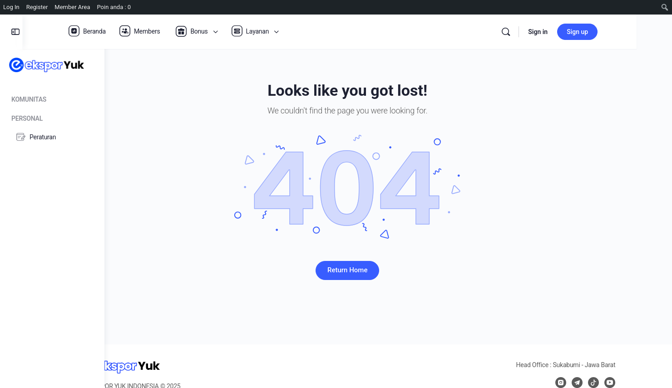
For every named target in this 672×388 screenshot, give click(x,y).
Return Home (388, 270)
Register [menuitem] (37, 7)
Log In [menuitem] (11, 7)
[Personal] (52, 117)
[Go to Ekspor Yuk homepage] (46, 64)
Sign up (633, 31)
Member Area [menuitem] (72, 7)
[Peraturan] (52, 137)
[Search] (562, 31)
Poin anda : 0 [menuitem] (114, 7)
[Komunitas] (52, 98)
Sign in (594, 31)
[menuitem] (665, 7)
